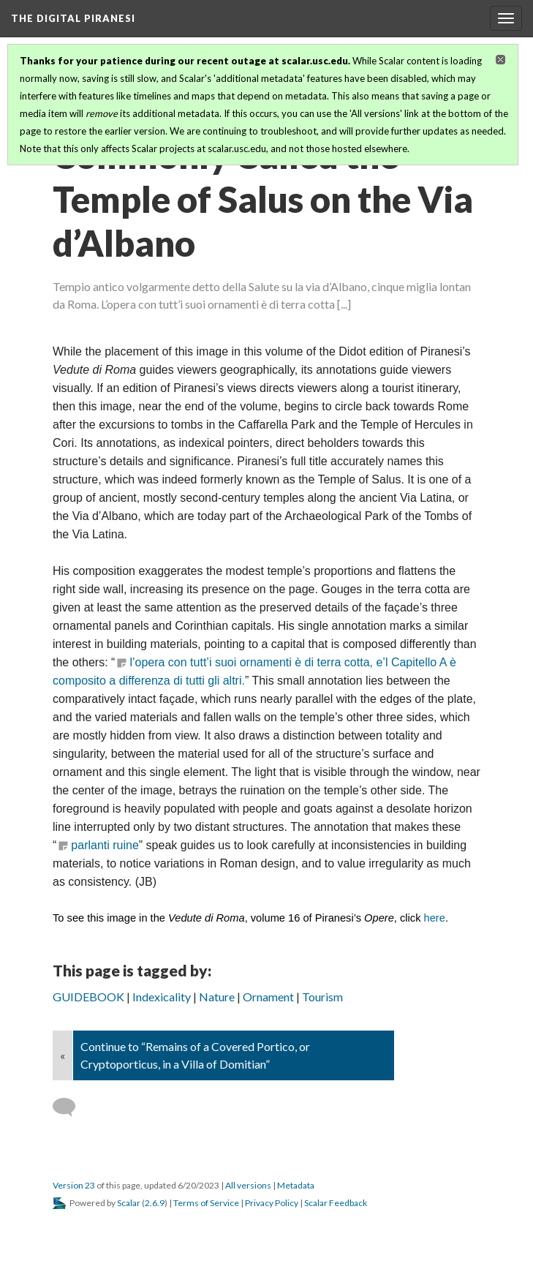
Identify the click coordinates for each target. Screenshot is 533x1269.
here (434, 918)
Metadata (295, 1185)
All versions (248, 1185)
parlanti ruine (105, 845)
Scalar (128, 1202)
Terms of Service (206, 1202)
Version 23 (74, 1185)
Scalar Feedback (335, 1202)
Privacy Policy (271, 1202)
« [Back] (62, 1055)
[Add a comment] (70, 1107)
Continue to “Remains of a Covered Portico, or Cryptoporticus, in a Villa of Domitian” (195, 1055)
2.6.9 (155, 1202)
